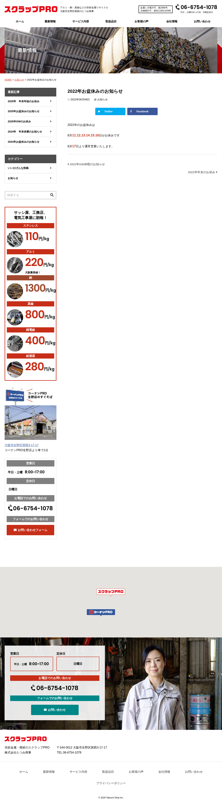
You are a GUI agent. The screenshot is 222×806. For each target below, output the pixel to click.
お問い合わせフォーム (30, 530)
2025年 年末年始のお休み (23, 101)
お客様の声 (141, 21)
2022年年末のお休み (202, 172)
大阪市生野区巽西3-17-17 (21, 445)
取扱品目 (111, 21)
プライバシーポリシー (111, 783)
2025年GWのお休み (19, 121)
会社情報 (171, 21)
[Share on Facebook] (142, 111)
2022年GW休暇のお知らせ (86, 164)
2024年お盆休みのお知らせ (23, 141)
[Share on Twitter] (110, 111)
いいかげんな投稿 (18, 168)
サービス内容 (80, 21)
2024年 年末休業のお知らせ (25, 131)
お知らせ (19, 79)
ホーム (20, 21)
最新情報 (50, 21)
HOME (8, 79)
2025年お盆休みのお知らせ (23, 111)
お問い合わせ (202, 21)
